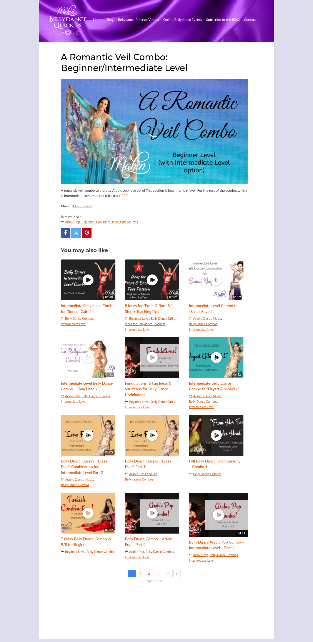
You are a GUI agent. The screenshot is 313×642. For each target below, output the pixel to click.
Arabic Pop (72, 222)
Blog (110, 19)
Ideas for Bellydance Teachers (145, 324)
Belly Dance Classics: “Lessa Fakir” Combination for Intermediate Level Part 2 (84, 467)
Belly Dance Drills (163, 318)
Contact (250, 19)
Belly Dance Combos (117, 222)
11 (168, 573)
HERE (123, 195)
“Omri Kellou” (82, 206)
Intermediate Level (73, 324)
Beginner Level (92, 222)
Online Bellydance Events (182, 19)
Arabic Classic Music (207, 318)
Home (97, 19)
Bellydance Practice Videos (138, 19)
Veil (135, 222)
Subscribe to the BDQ (223, 19)
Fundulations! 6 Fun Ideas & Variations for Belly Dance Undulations (148, 389)
